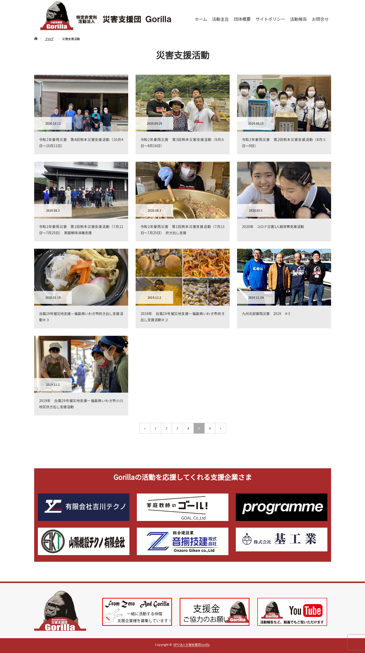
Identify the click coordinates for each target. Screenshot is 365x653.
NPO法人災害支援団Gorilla (191, 644)
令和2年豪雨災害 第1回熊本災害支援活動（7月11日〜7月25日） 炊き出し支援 (183, 229)
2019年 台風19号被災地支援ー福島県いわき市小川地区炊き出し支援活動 (81, 403)
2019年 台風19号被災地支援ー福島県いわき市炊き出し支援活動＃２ (183, 316)
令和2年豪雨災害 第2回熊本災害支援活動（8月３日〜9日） (284, 142)
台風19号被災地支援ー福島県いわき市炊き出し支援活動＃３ (81, 316)
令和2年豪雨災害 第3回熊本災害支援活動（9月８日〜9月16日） (183, 142)
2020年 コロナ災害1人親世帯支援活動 (273, 226)
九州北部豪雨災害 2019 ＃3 (266, 313)
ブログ (49, 39)
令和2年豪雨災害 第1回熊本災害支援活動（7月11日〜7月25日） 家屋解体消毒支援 (81, 229)
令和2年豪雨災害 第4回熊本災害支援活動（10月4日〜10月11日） (81, 142)
